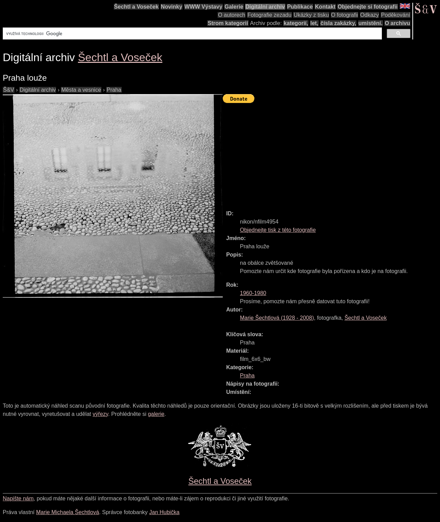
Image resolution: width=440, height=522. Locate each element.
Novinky (171, 7)
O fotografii (344, 15)
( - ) (277, 318)
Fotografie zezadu (270, 15)
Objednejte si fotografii (367, 7)
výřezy (100, 414)
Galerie (233, 7)
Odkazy (369, 15)
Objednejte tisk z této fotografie (278, 230)
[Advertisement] (331, 153)
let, (314, 23)
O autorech (231, 15)
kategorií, (296, 23)
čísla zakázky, (338, 23)
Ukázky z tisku (311, 15)
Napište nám (18, 498)
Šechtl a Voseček (136, 7)
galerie (156, 414)
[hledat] (191, 34)
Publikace (300, 7)
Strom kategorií (228, 23)
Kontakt (325, 7)
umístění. (371, 23)
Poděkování (395, 15)
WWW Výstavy (203, 7)
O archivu (397, 23)
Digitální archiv (265, 7)
